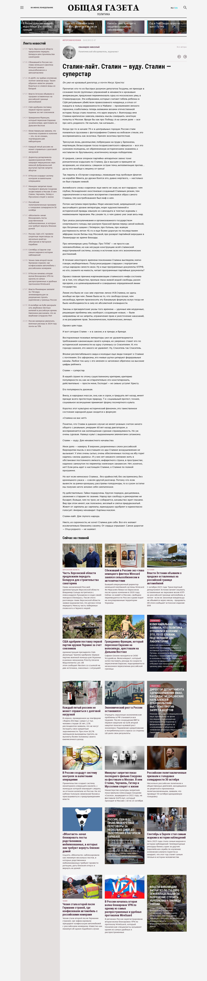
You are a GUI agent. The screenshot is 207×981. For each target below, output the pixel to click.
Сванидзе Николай (89, 47)
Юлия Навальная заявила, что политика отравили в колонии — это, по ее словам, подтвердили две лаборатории (166, 633)
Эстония (150, 570)
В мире (111, 816)
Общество (155, 686)
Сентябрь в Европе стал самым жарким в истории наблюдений (166, 835)
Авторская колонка (72, 40)
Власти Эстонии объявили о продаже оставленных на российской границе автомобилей (164, 578)
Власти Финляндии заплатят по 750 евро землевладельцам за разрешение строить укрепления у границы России (165, 895)
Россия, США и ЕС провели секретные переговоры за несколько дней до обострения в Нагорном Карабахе (123, 828)
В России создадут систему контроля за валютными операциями (80, 776)
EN (176, 8)
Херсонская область (71, 570)
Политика (103, 14)
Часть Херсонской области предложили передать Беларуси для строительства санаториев (81, 578)
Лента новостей (34, 43)
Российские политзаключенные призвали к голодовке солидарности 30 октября (166, 776)
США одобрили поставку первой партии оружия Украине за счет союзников (82, 645)
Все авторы (182, 47)
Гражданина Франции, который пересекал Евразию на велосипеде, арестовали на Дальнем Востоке (124, 647)
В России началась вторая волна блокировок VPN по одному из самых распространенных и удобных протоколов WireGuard (123, 908)
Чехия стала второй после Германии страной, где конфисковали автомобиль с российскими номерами (80, 909)
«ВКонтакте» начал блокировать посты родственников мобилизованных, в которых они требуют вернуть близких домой (81, 842)
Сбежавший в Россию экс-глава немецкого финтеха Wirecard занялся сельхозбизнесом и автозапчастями (124, 575)
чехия (65, 901)
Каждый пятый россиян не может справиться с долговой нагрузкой (81, 711)
